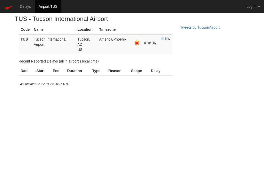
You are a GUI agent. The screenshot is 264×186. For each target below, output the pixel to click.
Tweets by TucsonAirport (200, 27)
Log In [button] (253, 6)
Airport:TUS (48, 6)
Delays (25, 6)
